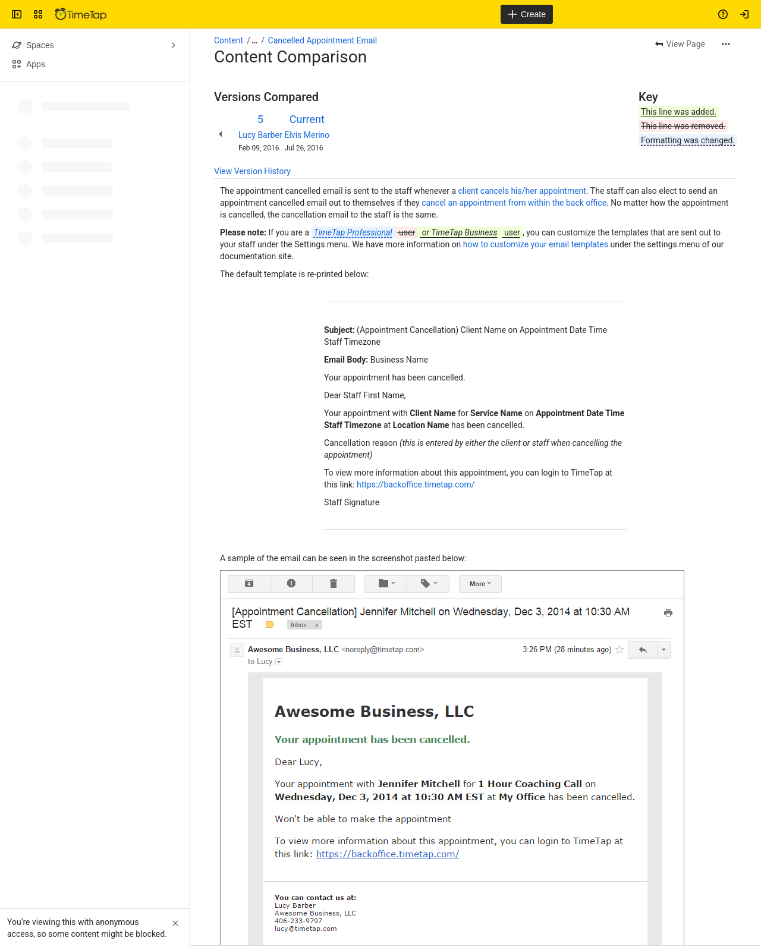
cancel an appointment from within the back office (514, 202)
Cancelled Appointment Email (323, 40)
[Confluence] (80, 14)
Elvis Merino (307, 135)
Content (228, 40)
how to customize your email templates (535, 244)
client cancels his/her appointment (522, 191)
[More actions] (726, 44)
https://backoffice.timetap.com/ (415, 484)
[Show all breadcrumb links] (254, 40)
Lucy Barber (260, 135)
